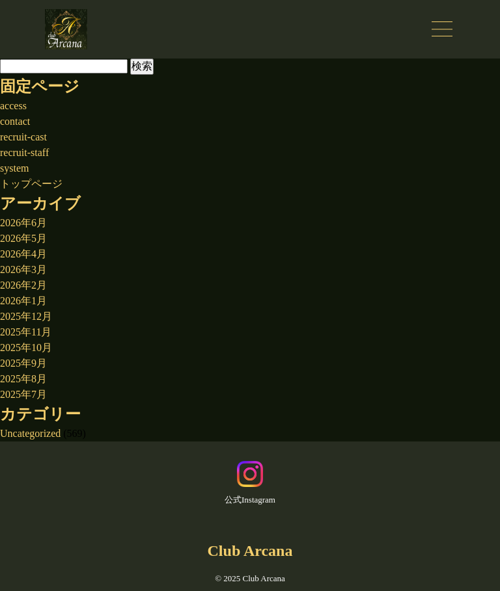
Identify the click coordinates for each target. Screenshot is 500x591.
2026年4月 (23, 253)
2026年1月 (23, 300)
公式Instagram (250, 483)
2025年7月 (23, 394)
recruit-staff (24, 152)
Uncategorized (30, 433)
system (14, 168)
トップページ (31, 183)
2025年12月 (26, 316)
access (13, 105)
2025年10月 (26, 347)
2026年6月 (23, 222)
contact (15, 121)
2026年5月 (23, 238)
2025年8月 (23, 378)
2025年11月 (25, 331)
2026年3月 (23, 269)
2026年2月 (23, 285)
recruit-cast (23, 136)
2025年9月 (23, 363)
